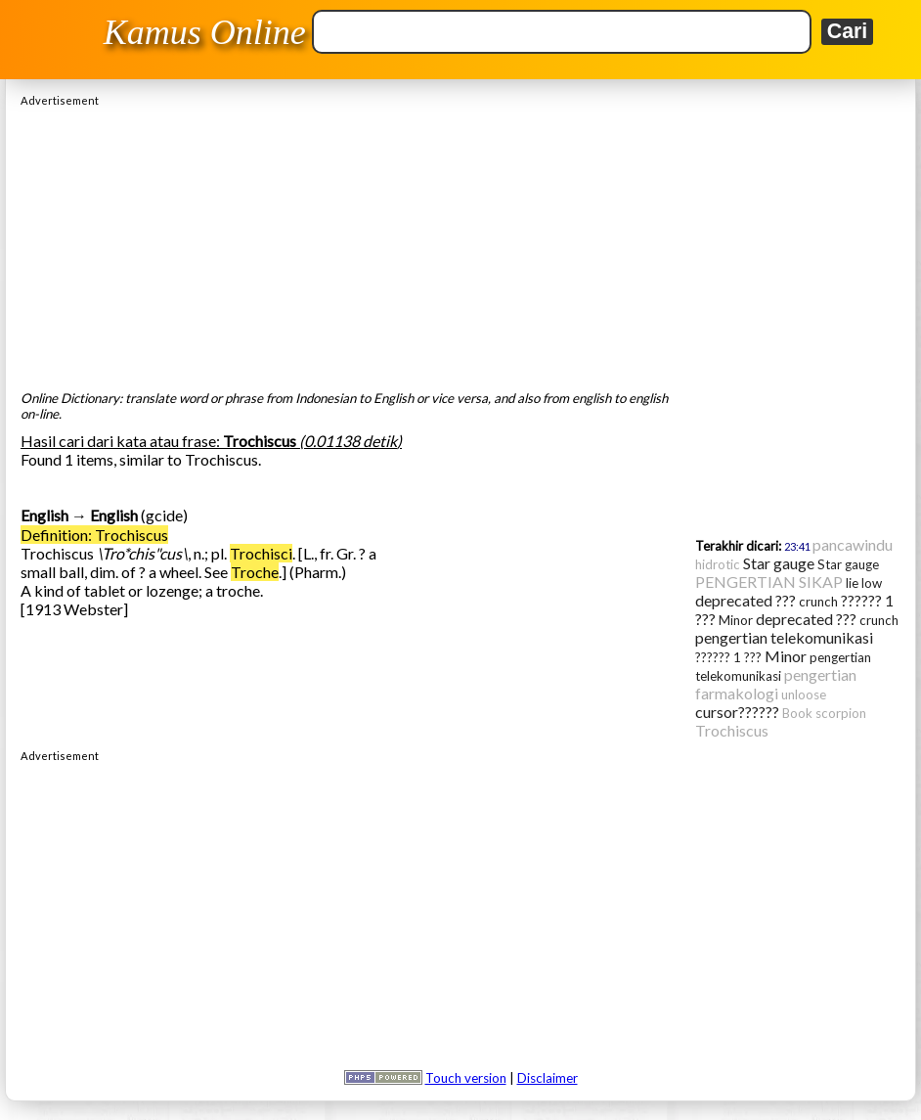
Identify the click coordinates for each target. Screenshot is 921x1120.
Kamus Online (205, 32)
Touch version (465, 1078)
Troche (255, 571)
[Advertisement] (460, 244)
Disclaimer (547, 1078)
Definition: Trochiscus (94, 534)
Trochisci (261, 553)
